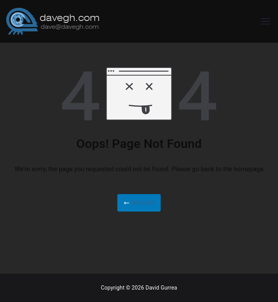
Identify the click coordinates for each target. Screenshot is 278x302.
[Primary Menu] (265, 21)
